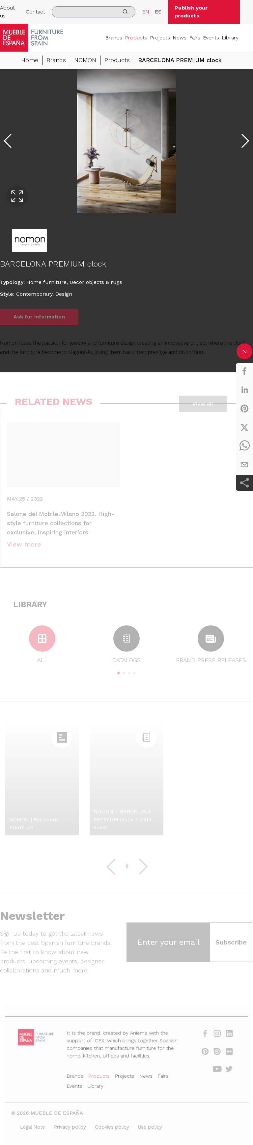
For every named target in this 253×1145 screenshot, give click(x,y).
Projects (160, 38)
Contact (35, 12)
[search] (93, 11)
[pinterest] (244, 408)
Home (29, 60)
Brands (113, 38)
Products (136, 38)
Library (230, 38)
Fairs (194, 38)
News (179, 38)
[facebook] (244, 371)
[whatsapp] (244, 446)
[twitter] (244, 427)
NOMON (85, 60)
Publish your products (191, 12)
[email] (244, 465)
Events (211, 38)
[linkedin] (244, 390)
